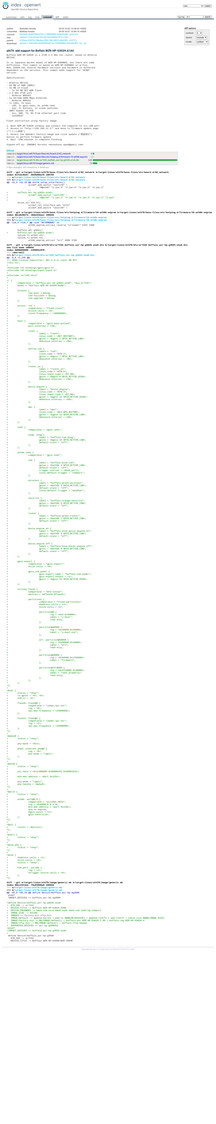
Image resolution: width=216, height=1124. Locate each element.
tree (37, 17)
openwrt (32, 5)
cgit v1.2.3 (96, 1121)
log (30, 17)
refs (22, 17)
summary (11, 17)
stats (65, 17)
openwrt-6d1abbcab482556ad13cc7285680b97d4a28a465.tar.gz (53, 44)
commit (47, 17)
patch (74, 34)
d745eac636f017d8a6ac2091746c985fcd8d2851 (44, 41)
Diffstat (10, 169)
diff (57, 17)
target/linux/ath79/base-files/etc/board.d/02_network (44, 172)
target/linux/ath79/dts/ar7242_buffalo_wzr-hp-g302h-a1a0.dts (48, 179)
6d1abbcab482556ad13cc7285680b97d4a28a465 (44, 34)
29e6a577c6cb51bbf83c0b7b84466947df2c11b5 (44, 37)
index (16, 5)
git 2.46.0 (105, 1121)
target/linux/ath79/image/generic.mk (35, 182)
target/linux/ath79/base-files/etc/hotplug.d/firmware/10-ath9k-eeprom (52, 175)
